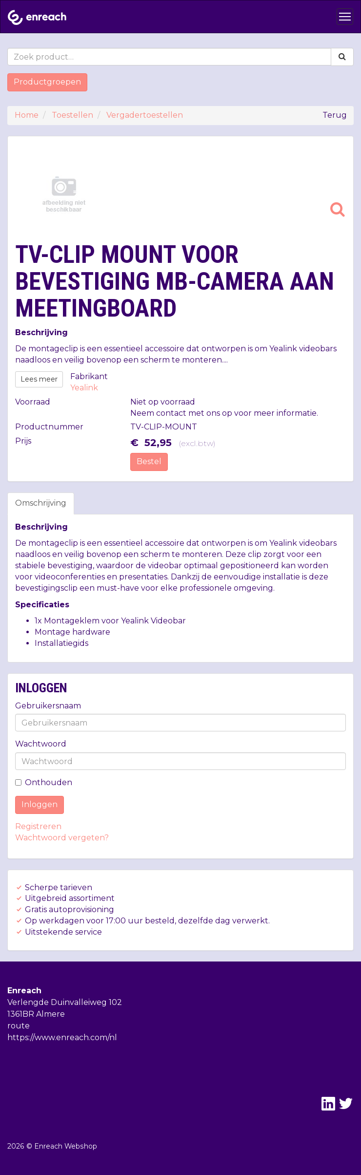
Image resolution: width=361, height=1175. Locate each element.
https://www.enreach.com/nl (62, 1037)
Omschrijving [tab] (40, 503)
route (18, 1025)
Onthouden (43, 782)
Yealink (84, 387)
